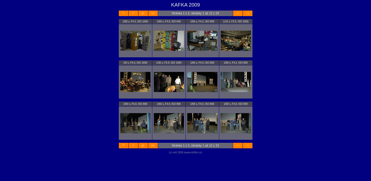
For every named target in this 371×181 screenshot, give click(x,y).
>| (247, 13)
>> (237, 13)
